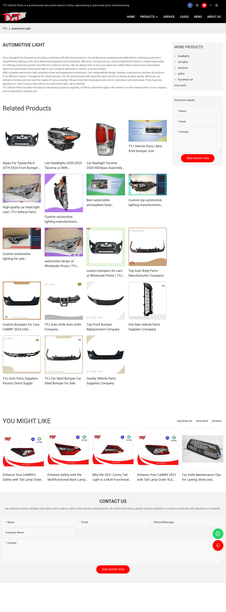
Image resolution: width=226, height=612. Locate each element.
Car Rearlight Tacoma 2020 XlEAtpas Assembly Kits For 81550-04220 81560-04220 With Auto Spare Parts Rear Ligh (104, 165)
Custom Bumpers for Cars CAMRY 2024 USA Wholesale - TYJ (21, 327)
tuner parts (202, 420)
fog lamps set (184, 420)
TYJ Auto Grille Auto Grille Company (63, 327)
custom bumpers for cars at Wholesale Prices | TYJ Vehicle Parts (104, 273)
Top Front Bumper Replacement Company (103, 327)
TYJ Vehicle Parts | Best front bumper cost (145, 148)
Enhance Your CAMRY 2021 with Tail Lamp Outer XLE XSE (156, 477)
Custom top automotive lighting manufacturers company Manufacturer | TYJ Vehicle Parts (146, 202)
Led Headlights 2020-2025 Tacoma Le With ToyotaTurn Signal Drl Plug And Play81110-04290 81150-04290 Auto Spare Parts (63, 165)
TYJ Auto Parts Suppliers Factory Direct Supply (20, 381)
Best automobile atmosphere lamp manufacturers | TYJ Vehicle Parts (101, 202)
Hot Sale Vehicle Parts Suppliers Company (144, 327)
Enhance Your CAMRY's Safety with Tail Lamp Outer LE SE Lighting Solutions (22, 477)
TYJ (5, 28)
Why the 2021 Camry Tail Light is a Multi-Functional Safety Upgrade (110, 477)
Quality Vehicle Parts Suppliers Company (101, 381)
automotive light (21, 28)
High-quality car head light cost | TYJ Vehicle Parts (21, 209)
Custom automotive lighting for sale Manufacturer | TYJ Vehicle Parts (22, 256)
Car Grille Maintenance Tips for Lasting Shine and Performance (201, 477)
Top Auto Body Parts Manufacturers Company (146, 273)
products (217, 420)
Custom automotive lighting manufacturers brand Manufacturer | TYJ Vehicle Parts (62, 219)
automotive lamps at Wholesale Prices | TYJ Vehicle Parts (61, 263)
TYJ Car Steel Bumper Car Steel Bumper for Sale (63, 381)
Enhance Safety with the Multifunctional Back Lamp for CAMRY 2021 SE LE (66, 477)
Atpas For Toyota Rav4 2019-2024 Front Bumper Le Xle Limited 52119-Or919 (20, 165)
